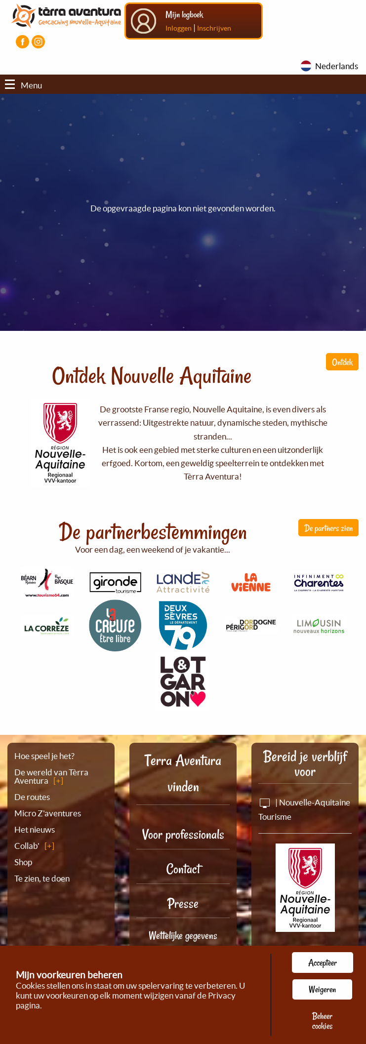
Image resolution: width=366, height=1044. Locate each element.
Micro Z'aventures (47, 813)
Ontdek (342, 362)
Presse (183, 903)
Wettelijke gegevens (183, 935)
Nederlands (336, 66)
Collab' (27, 845)
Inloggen (178, 28)
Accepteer (322, 962)
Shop (23, 862)
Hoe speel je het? (44, 756)
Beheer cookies (322, 1021)
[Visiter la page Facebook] (22, 41)
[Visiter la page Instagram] (38, 41)
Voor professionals (183, 834)
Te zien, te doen (42, 878)
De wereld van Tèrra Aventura (51, 776)
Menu (23, 85)
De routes (32, 797)
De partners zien (328, 528)
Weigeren (322, 989)
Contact (183, 869)
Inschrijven (214, 28)
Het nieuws (34, 829)
